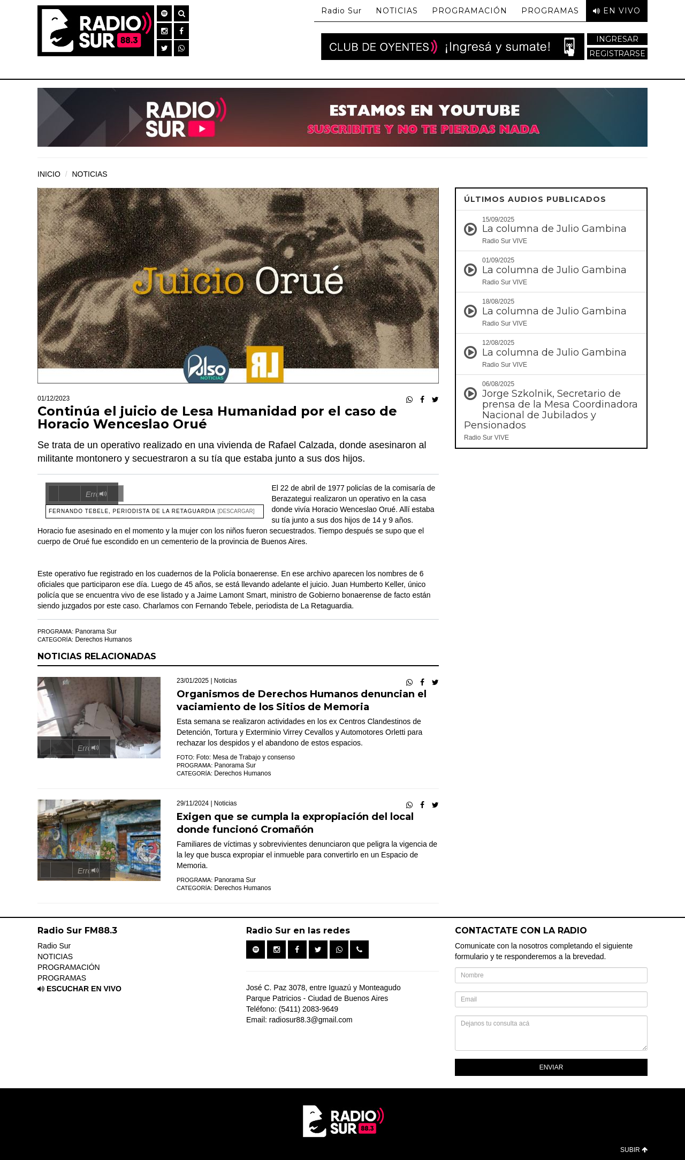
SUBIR (634, 1150)
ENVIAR (551, 1067)
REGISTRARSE (617, 53)
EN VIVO (617, 11)
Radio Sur (341, 11)
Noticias (225, 680)
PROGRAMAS (550, 11)
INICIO (48, 174)
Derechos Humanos (103, 639)
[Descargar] (236, 511)
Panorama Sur (96, 631)
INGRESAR (617, 39)
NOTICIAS (397, 11)
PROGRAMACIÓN (469, 11)
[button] (164, 13)
